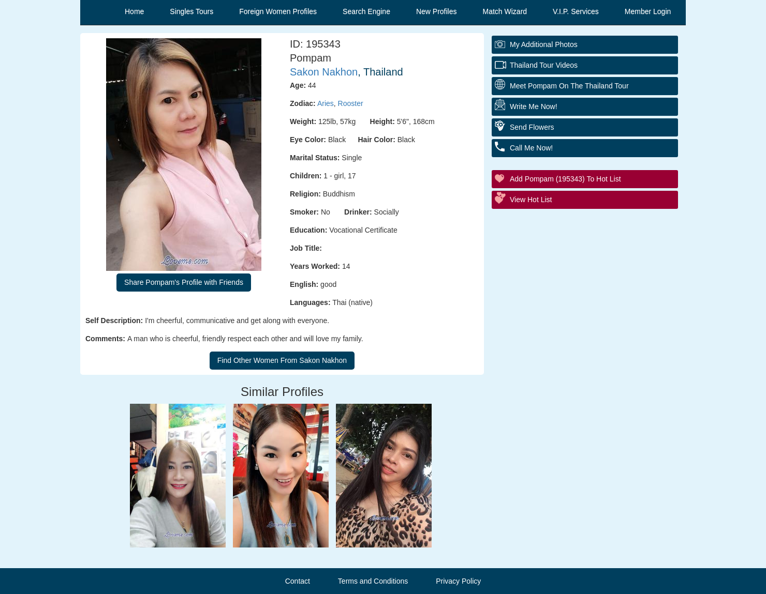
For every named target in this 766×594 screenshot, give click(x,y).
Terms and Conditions (373, 581)
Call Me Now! (531, 148)
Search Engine (366, 11)
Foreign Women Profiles (278, 11)
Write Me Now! (533, 106)
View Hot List (531, 199)
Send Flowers (532, 127)
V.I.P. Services (576, 11)
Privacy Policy (458, 581)
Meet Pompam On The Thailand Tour (569, 86)
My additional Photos (544, 44)
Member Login (648, 11)
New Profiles (436, 11)
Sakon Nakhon (324, 72)
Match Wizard (505, 11)
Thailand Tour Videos (544, 65)
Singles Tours (191, 11)
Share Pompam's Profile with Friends (183, 282)
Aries (325, 103)
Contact (297, 581)
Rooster (350, 103)
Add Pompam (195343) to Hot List (565, 179)
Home (134, 11)
